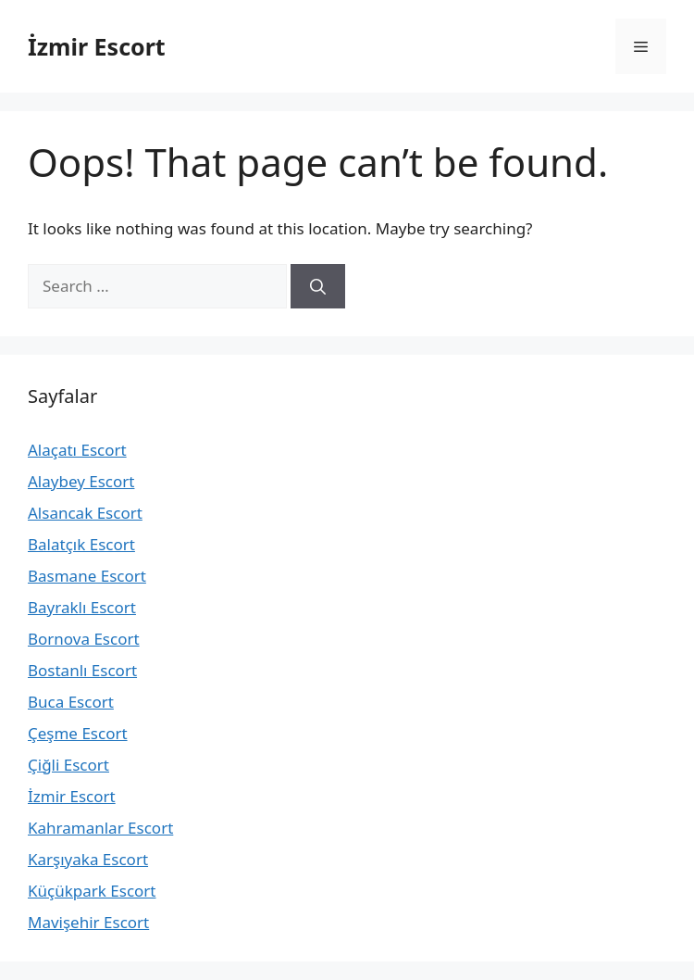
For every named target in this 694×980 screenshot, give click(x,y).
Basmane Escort (87, 575)
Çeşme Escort (78, 733)
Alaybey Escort (81, 481)
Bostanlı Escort (82, 670)
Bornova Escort (84, 638)
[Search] (318, 286)
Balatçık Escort (81, 544)
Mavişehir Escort (88, 922)
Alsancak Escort (85, 512)
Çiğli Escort (68, 764)
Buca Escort (71, 701)
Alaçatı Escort (77, 449)
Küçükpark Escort (91, 890)
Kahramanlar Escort (100, 827)
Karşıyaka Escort (88, 859)
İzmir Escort (97, 46)
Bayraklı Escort (82, 607)
